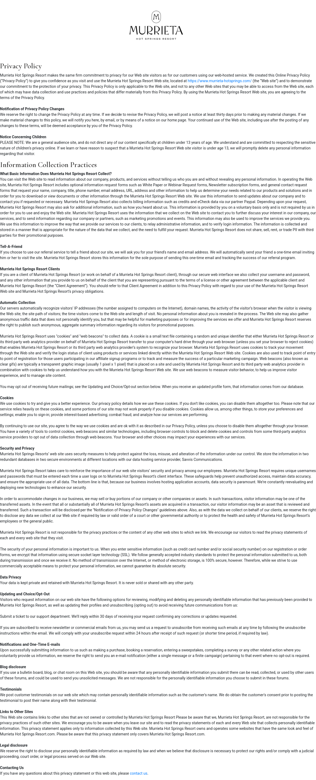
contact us (138, 773)
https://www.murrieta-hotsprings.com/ (220, 81)
